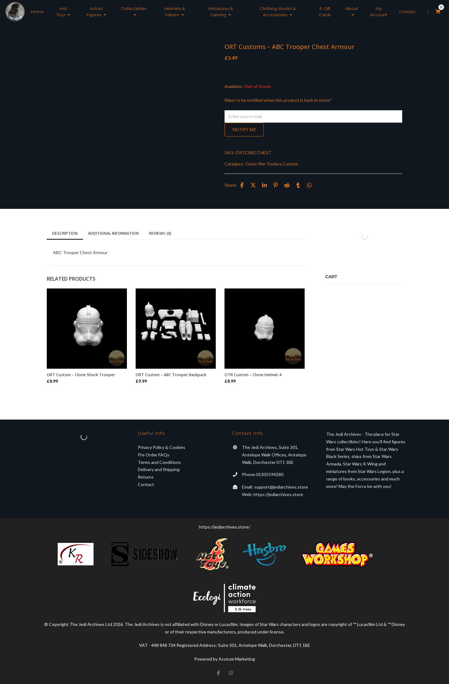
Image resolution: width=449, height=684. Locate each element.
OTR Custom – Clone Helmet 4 (252, 374)
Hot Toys (63, 11)
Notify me (244, 129)
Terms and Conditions (159, 462)
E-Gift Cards (325, 11)
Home (37, 11)
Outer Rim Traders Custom (271, 163)
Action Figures (96, 11)
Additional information (113, 233)
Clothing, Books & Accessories (278, 11)
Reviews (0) (160, 233)
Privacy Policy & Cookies (161, 447)
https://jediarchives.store (278, 494)
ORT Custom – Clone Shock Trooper (81, 374)
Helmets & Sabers (174, 11)
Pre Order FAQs (153, 454)
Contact (407, 11)
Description (65, 233)
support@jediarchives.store (281, 487)
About (351, 11)
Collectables (134, 11)
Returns (146, 477)
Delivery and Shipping (159, 469)
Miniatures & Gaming (220, 11)
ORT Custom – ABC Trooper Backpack (171, 374)
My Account (378, 11)
